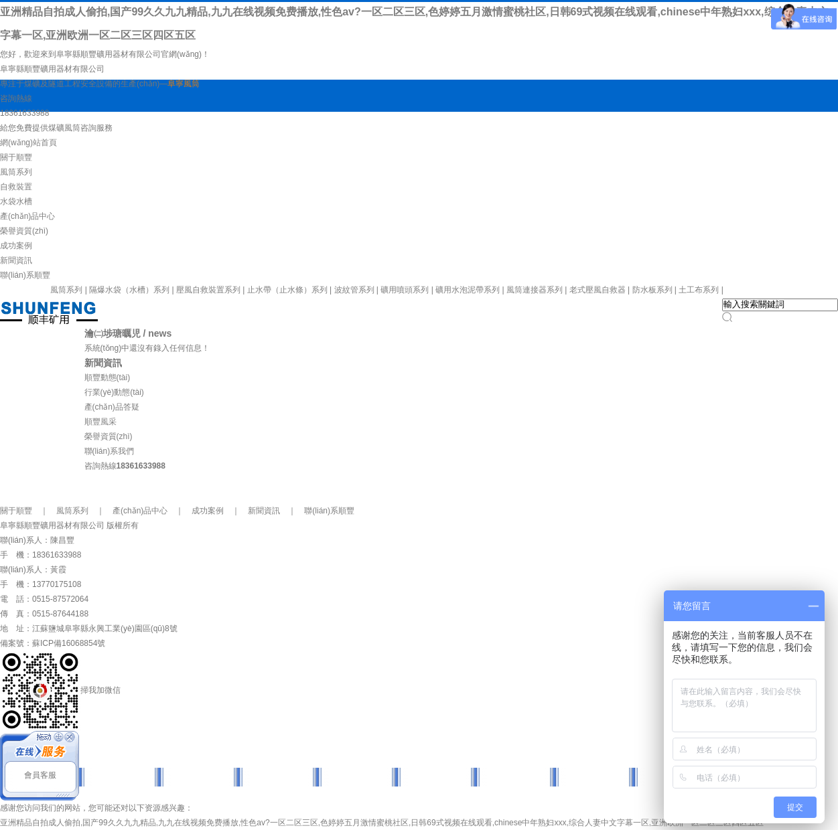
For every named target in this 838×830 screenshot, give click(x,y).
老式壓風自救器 (597, 290)
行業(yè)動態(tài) (114, 392)
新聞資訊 (16, 260)
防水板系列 (652, 290)
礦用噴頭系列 (404, 290)
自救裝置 (16, 186)
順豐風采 (100, 421)
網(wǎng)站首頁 (28, 142)
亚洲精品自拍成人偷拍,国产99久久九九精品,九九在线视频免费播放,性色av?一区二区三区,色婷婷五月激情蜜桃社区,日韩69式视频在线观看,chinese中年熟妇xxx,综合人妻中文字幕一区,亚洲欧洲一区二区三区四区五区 (382, 822)
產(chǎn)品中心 (27, 216)
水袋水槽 (16, 201)
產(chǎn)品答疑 (111, 407)
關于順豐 (16, 157)
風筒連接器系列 (534, 290)
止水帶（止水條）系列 (287, 290)
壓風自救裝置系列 (208, 290)
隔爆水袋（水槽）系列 (129, 290)
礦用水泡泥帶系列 (467, 290)
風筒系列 (16, 172)
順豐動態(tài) (107, 377)
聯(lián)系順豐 (25, 275)
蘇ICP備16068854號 (68, 643)
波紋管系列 (354, 290)
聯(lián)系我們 (109, 451)
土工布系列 (699, 290)
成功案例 (16, 245)
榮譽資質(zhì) (24, 231)
